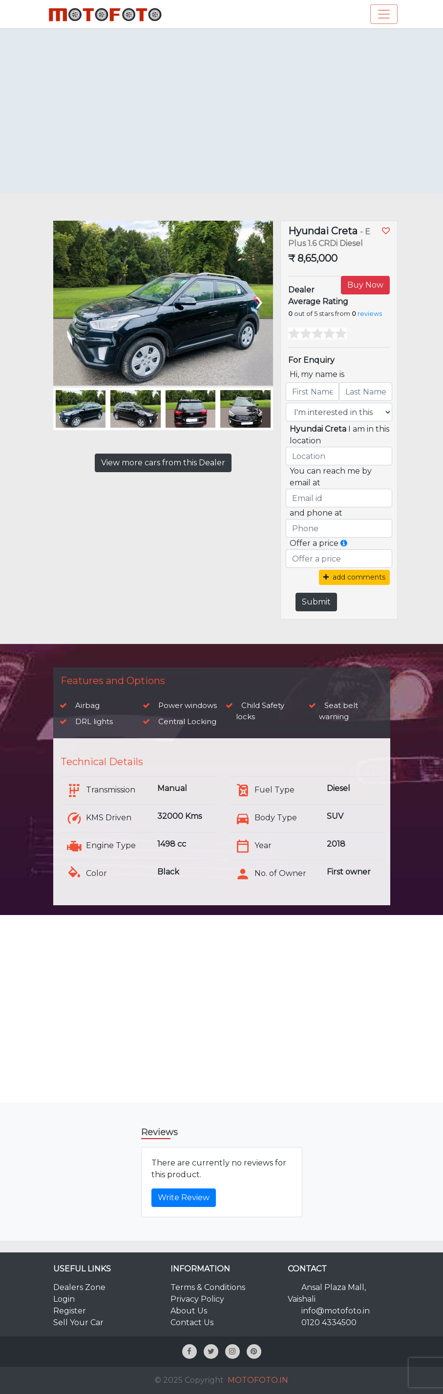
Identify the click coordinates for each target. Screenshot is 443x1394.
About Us (188, 1310)
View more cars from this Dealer (163, 462)
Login (64, 1299)
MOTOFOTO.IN (258, 1380)
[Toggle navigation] (384, 14)
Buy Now (365, 285)
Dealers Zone (79, 1287)
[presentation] (258, 299)
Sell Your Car (78, 1322)
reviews (370, 313)
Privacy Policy (197, 1299)
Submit (316, 601)
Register (69, 1310)
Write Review (184, 1197)
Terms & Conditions (207, 1287)
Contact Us (191, 1322)
